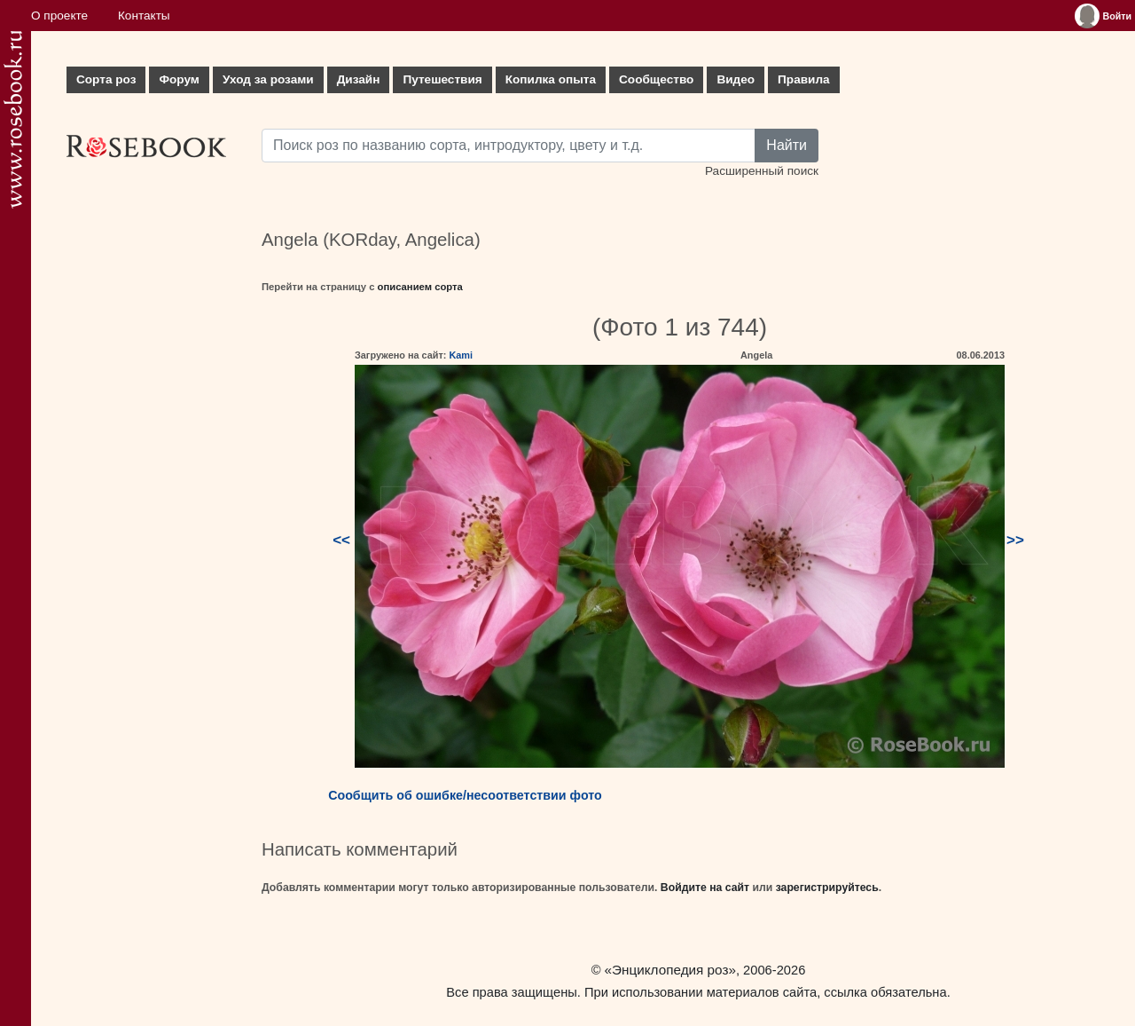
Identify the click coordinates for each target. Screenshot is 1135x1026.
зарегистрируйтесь (827, 887)
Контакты (144, 15)
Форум (179, 79)
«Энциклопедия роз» (670, 969)
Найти (786, 145)
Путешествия (442, 79)
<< (341, 540)
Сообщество (656, 79)
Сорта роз (106, 79)
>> (1015, 540)
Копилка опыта (550, 79)
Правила (804, 79)
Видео (735, 79)
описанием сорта (420, 286)
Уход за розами (268, 79)
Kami (461, 355)
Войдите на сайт (705, 887)
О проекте (59, 15)
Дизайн (358, 79)
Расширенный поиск (761, 171)
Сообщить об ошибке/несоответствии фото (465, 795)
